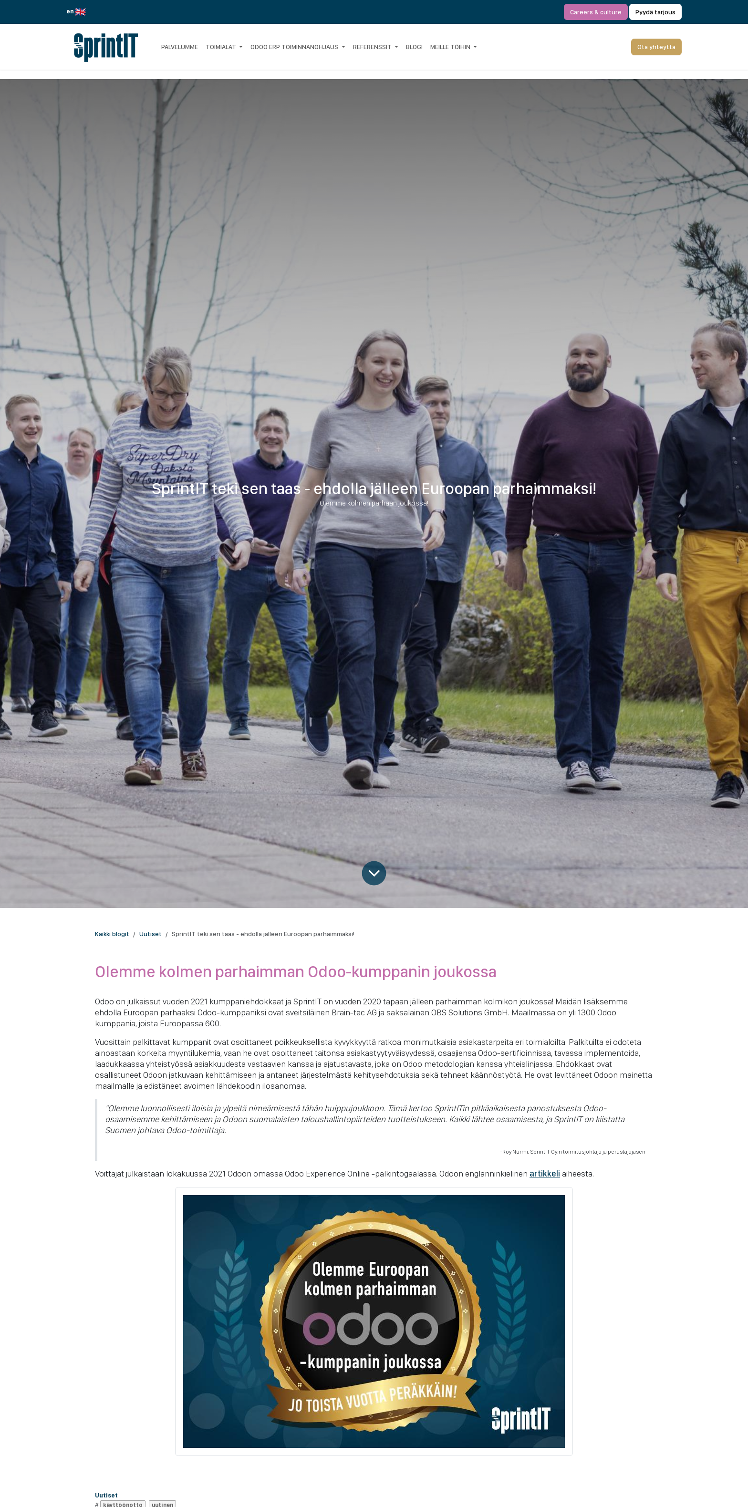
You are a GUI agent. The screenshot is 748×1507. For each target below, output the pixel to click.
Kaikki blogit (112, 934)
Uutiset (150, 934)
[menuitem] (179, 46)
